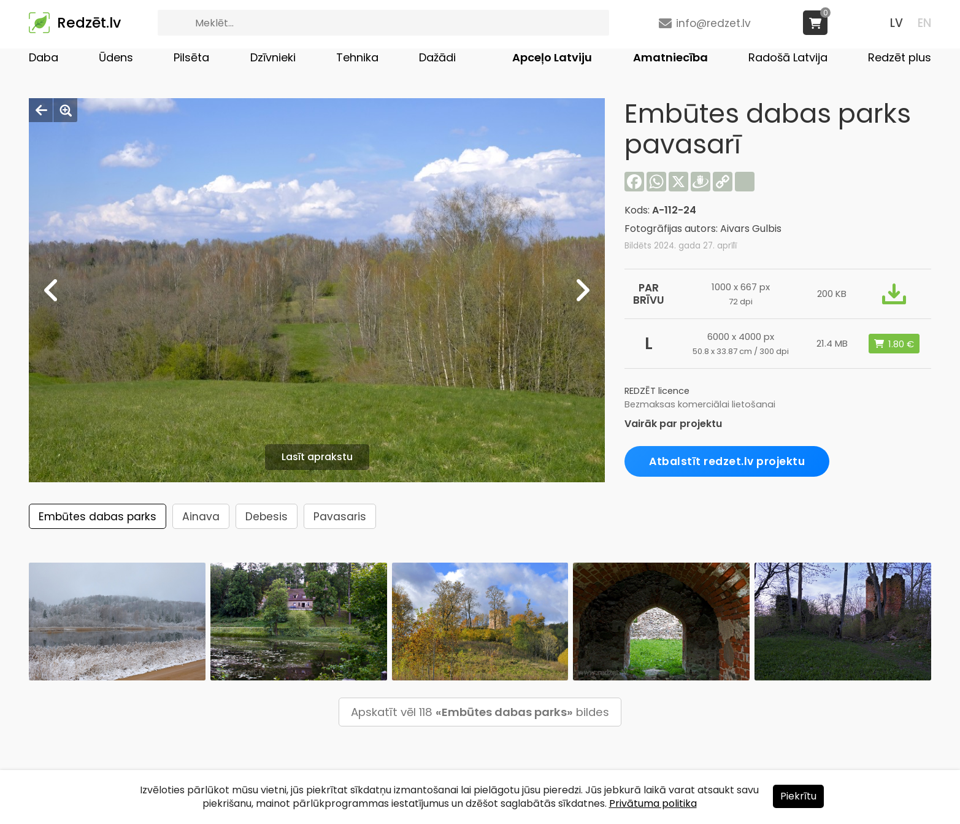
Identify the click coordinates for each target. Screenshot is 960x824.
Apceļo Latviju (552, 57)
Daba (43, 57)
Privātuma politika (653, 803)
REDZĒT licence (656, 391)
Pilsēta (191, 57)
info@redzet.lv (713, 23)
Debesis (266, 516)
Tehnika (357, 57)
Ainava (201, 516)
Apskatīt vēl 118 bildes (480, 712)
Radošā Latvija (788, 57)
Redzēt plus (899, 57)
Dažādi (437, 57)
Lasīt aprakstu (317, 457)
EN (924, 23)
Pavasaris (339, 516)
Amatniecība (670, 57)
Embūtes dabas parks (97, 516)
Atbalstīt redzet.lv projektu (727, 461)
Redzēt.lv (89, 23)
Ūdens (116, 57)
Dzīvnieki (273, 57)
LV (896, 23)
